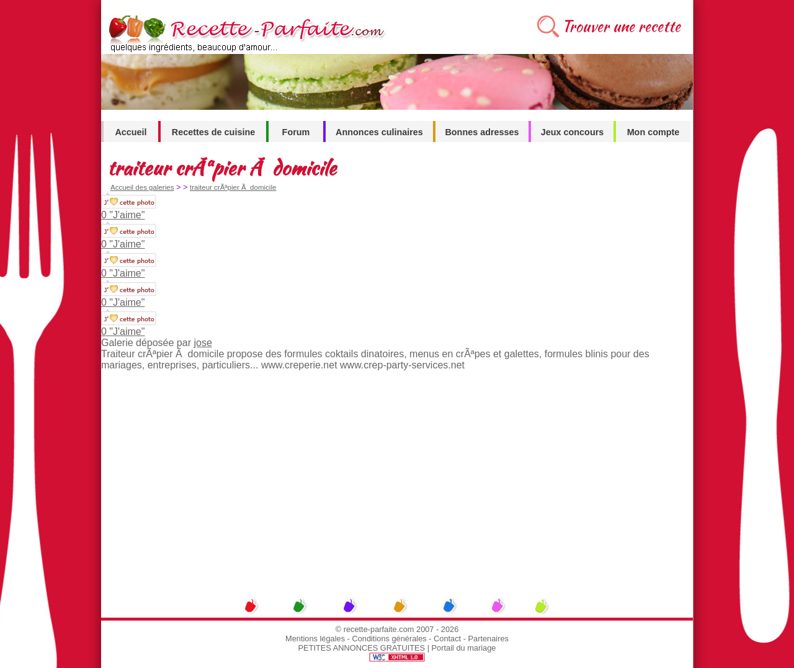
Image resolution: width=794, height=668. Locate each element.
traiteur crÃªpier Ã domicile (233, 187)
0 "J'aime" (123, 215)
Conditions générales (389, 638)
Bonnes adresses (482, 132)
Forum (296, 132)
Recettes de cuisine (213, 132)
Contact (447, 638)
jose (203, 342)
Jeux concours (572, 132)
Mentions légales (315, 638)
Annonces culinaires (379, 132)
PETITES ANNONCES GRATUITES (362, 647)
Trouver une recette (621, 26)
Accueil (130, 132)
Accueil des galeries (142, 187)
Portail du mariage (464, 647)
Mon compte (653, 132)
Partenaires (488, 638)
